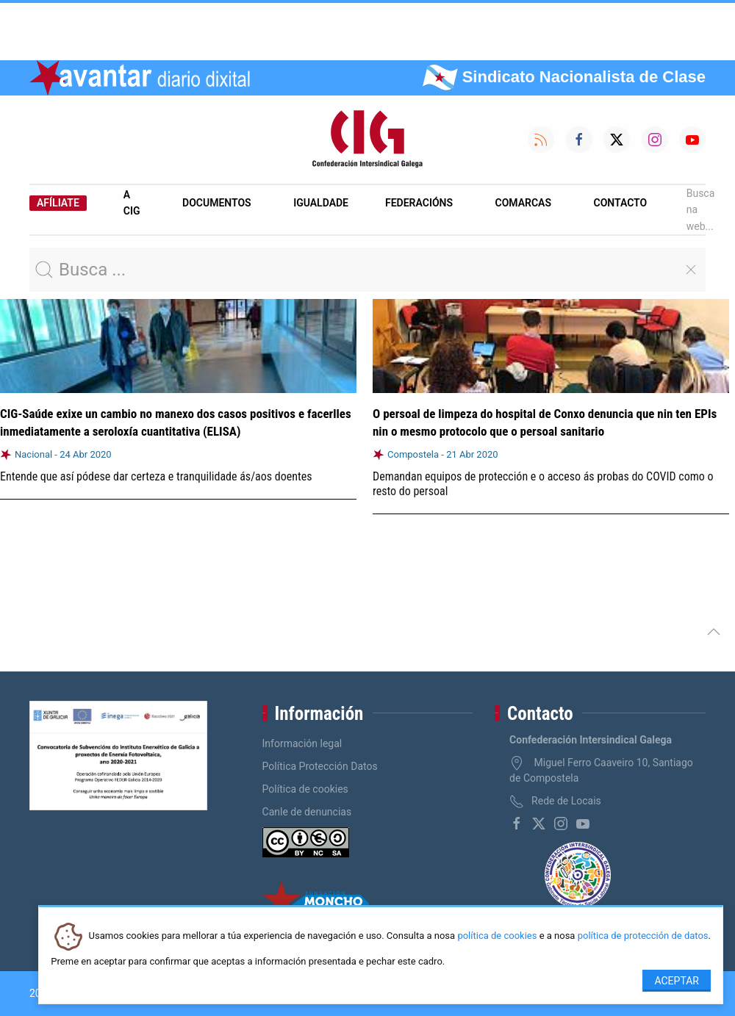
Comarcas (523, 203)
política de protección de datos (643, 936)
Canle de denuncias (307, 812)
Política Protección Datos (320, 766)
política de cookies (497, 936)
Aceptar (676, 981)
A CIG (131, 203)
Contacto (621, 203)
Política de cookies (305, 789)
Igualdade (320, 203)
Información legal (302, 743)
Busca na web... (700, 209)
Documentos (216, 203)
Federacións (419, 203)
